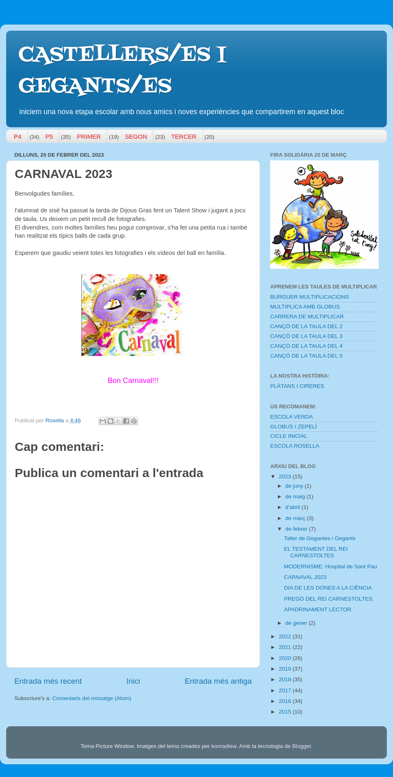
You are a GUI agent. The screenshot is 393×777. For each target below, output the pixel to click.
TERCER (183, 136)
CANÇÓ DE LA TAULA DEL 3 (306, 336)
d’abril (293, 507)
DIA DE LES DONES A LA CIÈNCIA (328, 588)
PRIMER (89, 136)
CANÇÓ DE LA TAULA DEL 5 (306, 356)
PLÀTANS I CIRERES (297, 386)
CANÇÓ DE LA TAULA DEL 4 (306, 346)
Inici (133, 681)
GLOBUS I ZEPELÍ (293, 426)
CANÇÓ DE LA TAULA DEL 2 (306, 326)
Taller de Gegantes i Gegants (320, 538)
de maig (296, 496)
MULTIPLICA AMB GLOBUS (305, 307)
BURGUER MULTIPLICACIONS (309, 297)
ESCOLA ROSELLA (294, 446)
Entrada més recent (48, 681)
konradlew (223, 746)
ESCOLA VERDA (291, 417)
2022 (286, 636)
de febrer (297, 529)
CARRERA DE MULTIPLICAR (307, 316)
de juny (295, 486)
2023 (286, 476)
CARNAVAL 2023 (305, 577)
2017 (286, 690)
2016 (286, 701)
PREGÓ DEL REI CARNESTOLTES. (329, 599)
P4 (17, 136)
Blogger (301, 746)
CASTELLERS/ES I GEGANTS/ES (122, 71)
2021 (286, 647)
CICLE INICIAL (288, 436)
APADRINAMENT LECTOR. (318, 609)
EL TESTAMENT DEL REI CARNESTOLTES (316, 552)
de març (296, 518)
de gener (297, 623)
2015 (286, 712)
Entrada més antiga (218, 681)
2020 (286, 658)
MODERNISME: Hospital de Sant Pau (330, 566)
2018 (286, 679)
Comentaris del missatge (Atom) (91, 698)
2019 (286, 669)
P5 (49, 136)
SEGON (136, 136)
